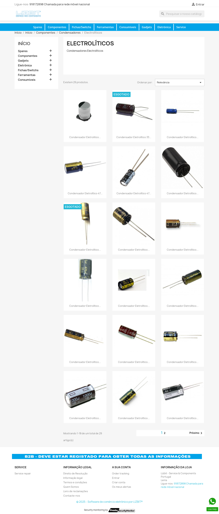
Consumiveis (127, 27)
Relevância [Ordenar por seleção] (180, 82)
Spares (37, 27)
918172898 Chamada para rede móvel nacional (59, 4)
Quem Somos (71, 486)
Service (181, 27)
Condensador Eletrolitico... (85, 137)
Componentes (57, 27)
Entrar (116, 478)
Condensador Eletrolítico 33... (133, 137)
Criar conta (118, 482)
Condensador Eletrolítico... (182, 137)
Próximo (196, 433)
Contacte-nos (71, 495)
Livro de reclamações (75, 491)
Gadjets (147, 27)
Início (24, 43)
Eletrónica (164, 27)
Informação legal (72, 478)
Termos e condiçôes (75, 482)
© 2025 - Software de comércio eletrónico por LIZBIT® (109, 502)
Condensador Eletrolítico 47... (85, 193)
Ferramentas (105, 27)
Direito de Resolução (75, 473)
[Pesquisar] (181, 13)
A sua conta (121, 467)
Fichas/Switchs (81, 27)
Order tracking (120, 473)
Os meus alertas (121, 486)
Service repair (23, 473)
